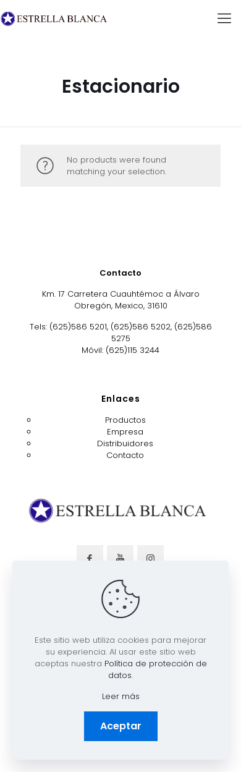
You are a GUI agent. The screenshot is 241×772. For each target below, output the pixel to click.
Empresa (125, 432)
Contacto (125, 455)
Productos (125, 420)
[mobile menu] (224, 18)
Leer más (121, 696)
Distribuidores (125, 443)
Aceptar (121, 726)
